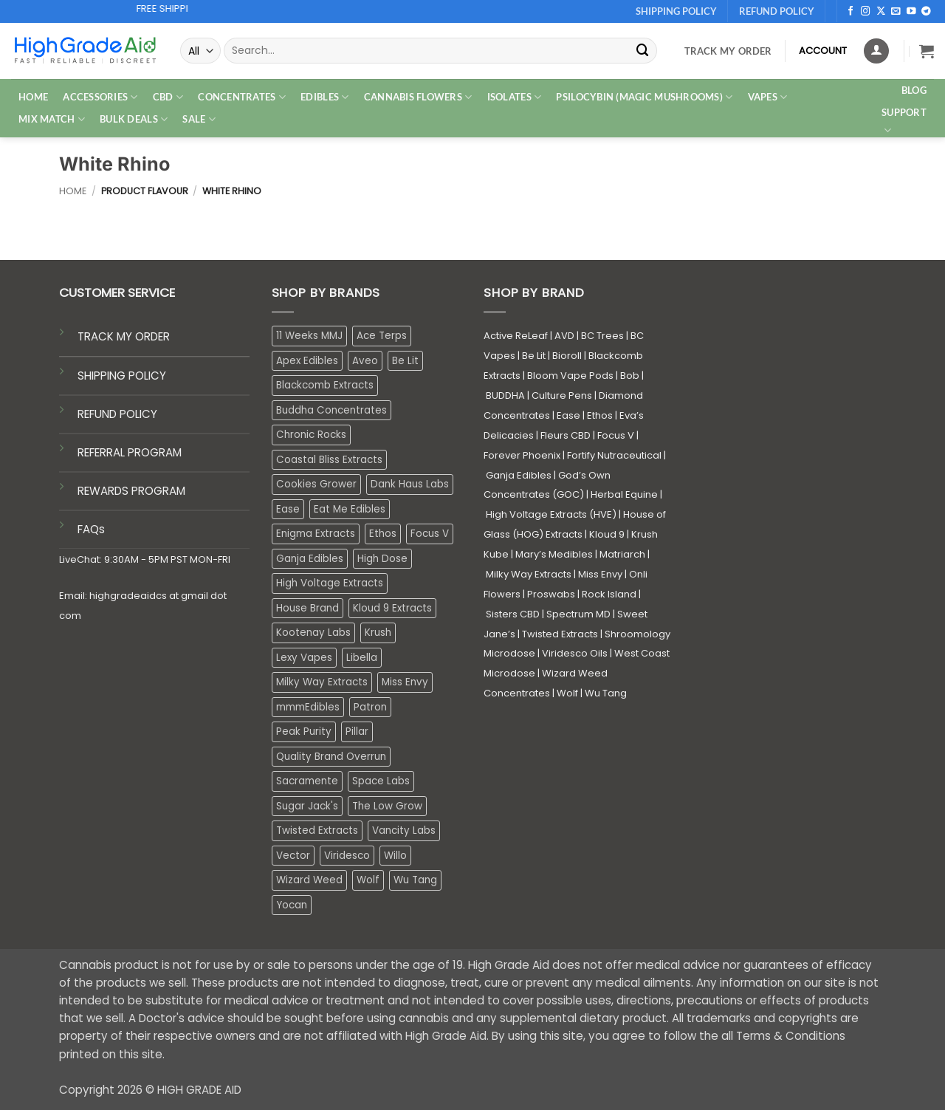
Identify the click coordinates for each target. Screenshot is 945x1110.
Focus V (615, 435)
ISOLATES (514, 97)
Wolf (567, 693)
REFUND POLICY (117, 414)
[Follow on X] (881, 12)
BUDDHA (505, 395)
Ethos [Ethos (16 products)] (382, 534)
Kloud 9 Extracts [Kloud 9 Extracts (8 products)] (392, 608)
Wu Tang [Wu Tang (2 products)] (415, 880)
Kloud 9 (607, 534)
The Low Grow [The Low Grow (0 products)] (387, 806)
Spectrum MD (578, 614)
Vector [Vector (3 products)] (293, 856)
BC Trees (602, 336)
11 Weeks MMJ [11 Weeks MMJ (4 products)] (309, 336)
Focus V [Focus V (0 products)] (429, 534)
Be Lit (534, 356)
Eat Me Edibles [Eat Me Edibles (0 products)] (349, 509)
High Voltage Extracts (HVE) (551, 514)
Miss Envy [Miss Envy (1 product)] (405, 682)
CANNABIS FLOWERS (418, 97)
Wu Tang (606, 693)
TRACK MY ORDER (124, 336)
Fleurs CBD (565, 435)
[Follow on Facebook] (851, 12)
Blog (914, 90)
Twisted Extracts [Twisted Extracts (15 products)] (317, 830)
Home (72, 191)
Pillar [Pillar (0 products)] (357, 731)
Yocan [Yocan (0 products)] (291, 905)
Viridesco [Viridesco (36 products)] (347, 856)
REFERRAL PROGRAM (130, 452)
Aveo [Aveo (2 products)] (365, 361)
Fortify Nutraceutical (614, 455)
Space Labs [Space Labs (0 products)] (381, 781)
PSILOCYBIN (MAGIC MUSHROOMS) (644, 97)
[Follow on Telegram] (926, 12)
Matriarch (622, 554)
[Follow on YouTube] (911, 12)
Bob (629, 376)
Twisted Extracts (560, 634)
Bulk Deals (134, 119)
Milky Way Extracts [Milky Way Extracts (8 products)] (322, 682)
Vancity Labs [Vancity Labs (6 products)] (404, 830)
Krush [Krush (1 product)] (378, 633)
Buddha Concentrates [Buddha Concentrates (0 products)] (331, 410)
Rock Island (609, 594)
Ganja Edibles (518, 475)
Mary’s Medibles (554, 554)
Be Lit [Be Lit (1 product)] (405, 361)
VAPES (768, 97)
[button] (926, 51)
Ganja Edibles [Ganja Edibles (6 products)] (309, 559)
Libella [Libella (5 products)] (361, 658)
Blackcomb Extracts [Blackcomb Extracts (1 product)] (325, 385)
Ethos (600, 415)
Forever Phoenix (522, 455)
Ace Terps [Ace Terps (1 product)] (382, 336)
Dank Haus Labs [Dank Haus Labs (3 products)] (410, 484)
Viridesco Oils (575, 653)
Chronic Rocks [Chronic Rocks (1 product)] (311, 435)
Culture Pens (562, 395)
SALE (199, 119)
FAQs (91, 529)
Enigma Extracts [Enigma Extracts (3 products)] (315, 534)
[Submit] (642, 51)
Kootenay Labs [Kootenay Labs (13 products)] (313, 633)
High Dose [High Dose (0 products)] (382, 559)
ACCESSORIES (100, 97)
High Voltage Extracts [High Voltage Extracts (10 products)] (329, 583)
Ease (568, 415)
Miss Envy (600, 574)
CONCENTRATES (242, 97)
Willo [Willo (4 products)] (395, 856)
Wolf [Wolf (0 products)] (368, 880)
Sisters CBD (513, 614)
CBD (168, 97)
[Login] (876, 51)
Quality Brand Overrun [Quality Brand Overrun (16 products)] (331, 757)
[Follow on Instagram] (865, 12)
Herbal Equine (624, 494)
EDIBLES (324, 97)
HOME (33, 97)
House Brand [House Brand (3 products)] (307, 608)
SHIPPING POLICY (122, 375)
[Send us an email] (896, 12)
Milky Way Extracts (528, 574)
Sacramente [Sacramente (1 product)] (307, 781)
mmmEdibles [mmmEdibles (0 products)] (308, 707)
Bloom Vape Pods (570, 376)
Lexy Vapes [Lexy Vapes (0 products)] (304, 658)
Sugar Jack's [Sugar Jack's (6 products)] (307, 806)
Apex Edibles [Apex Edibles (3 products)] (307, 361)
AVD (564, 336)
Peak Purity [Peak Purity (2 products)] (303, 731)
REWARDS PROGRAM (131, 491)
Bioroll (567, 356)
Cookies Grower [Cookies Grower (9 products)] (316, 484)
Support (904, 121)
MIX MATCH (51, 119)
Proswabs (551, 594)
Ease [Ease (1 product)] (288, 509)
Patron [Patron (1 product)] (370, 707)
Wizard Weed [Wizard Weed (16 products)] (309, 880)
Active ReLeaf (516, 336)
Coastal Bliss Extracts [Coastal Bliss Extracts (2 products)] (329, 460)
